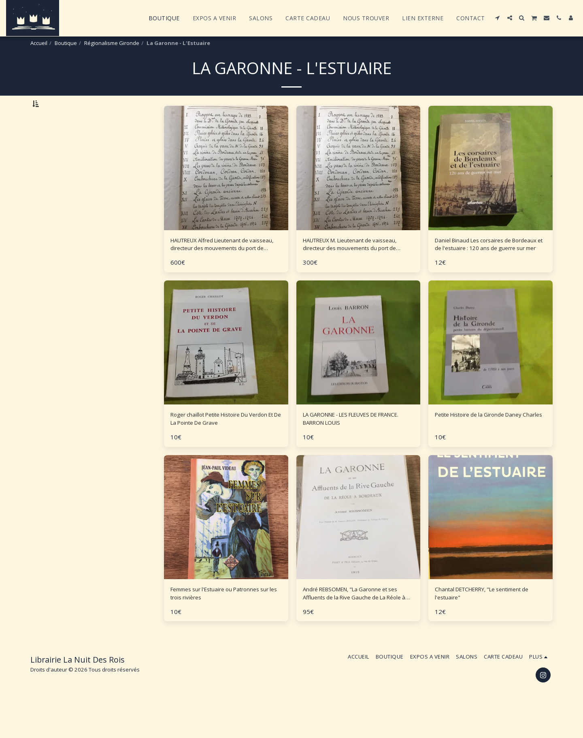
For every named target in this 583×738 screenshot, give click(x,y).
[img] (358, 367)
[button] (497, 18)
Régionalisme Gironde (111, 43)
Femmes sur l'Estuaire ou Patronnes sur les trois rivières (218, 624)
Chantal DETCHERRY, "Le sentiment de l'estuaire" (490, 624)
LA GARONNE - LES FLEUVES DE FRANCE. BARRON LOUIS (351, 446)
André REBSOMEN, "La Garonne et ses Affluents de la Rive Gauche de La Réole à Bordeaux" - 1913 (355, 625)
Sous (53, 144)
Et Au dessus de (67, 166)
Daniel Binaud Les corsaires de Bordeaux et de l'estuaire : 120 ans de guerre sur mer (488, 267)
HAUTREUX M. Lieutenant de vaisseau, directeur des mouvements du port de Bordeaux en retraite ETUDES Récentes (357, 267)
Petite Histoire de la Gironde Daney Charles (490, 446)
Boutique (66, 43)
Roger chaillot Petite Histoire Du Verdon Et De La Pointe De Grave (221, 446)
